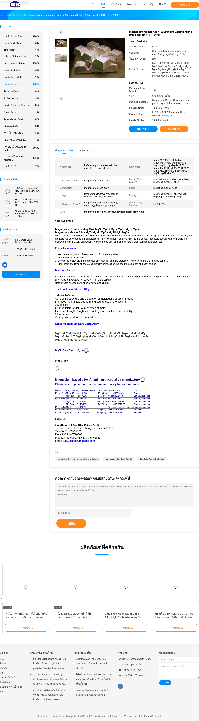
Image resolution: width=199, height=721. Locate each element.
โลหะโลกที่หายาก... (21, 91)
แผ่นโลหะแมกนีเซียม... (21, 63)
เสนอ (71, 523)
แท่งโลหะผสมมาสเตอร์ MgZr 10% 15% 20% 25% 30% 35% (27, 191)
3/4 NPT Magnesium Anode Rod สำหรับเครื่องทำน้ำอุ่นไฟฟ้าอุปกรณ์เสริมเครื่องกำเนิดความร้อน (49, 664)
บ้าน (2, 659)
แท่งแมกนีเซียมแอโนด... (21, 56)
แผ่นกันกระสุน (21, 126)
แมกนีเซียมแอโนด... (21, 36)
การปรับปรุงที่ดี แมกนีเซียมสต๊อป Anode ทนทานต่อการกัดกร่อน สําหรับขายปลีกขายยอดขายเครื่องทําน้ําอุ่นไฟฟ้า (49, 695)
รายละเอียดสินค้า (86, 150)
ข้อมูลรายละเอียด (64, 150)
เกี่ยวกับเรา (5, 668)
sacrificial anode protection (152, 459)
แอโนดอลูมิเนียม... (21, 43)
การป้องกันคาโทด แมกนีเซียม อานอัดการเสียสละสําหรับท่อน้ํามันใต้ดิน (92, 663)
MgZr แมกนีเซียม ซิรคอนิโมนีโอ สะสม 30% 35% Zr (27, 202)
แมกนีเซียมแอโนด (83, 652)
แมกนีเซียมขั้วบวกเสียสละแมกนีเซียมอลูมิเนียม (78, 459)
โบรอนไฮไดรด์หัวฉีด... (21, 119)
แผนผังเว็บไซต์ (7, 677)
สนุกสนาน (185, 5)
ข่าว (2, 672)
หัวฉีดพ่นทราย (21, 98)
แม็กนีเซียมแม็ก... (21, 84)
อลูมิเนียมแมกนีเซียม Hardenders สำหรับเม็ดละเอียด (26, 214)
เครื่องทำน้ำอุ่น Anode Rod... (21, 148)
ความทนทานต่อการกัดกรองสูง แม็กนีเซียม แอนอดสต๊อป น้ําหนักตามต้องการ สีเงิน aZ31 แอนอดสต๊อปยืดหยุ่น (50, 679)
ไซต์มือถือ (5, 682)
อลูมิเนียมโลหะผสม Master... (21, 158)
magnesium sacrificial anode (119, 459)
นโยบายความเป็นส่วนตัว (11, 689)
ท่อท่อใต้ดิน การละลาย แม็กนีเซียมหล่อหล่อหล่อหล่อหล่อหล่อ (92, 692)
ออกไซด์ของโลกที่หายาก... (21, 105)
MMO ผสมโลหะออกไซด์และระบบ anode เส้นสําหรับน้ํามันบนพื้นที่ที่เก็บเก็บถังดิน (93, 679)
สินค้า (3, 663)
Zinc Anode (21, 49)
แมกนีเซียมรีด (21, 166)
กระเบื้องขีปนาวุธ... (21, 133)
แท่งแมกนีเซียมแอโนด (41, 652)
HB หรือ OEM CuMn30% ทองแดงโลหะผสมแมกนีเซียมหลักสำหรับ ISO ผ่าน (174, 617)
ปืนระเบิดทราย (21, 112)
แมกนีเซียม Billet (21, 77)
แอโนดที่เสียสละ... (21, 70)
